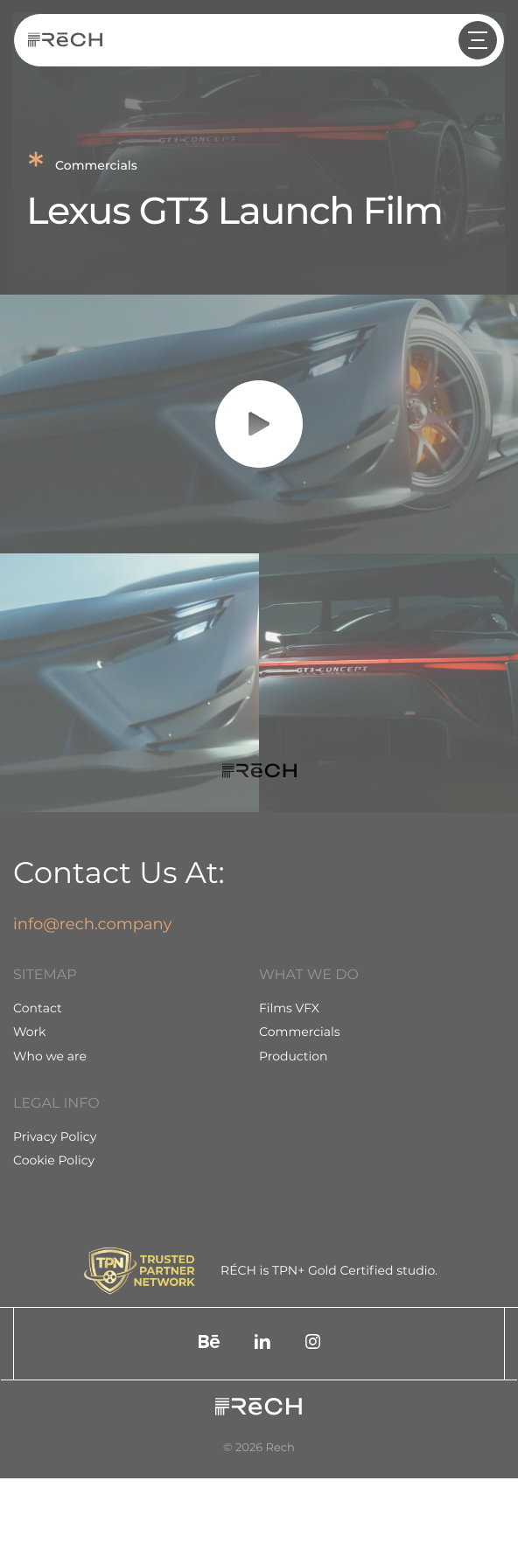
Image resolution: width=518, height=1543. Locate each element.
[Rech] (65, 40)
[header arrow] (477, 40)
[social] (209, 1343)
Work (29, 1031)
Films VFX (289, 1008)
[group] (129, 682)
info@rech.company (92, 924)
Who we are (50, 1056)
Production (293, 1056)
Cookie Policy (53, 1160)
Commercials (299, 1031)
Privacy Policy (54, 1136)
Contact (37, 1008)
